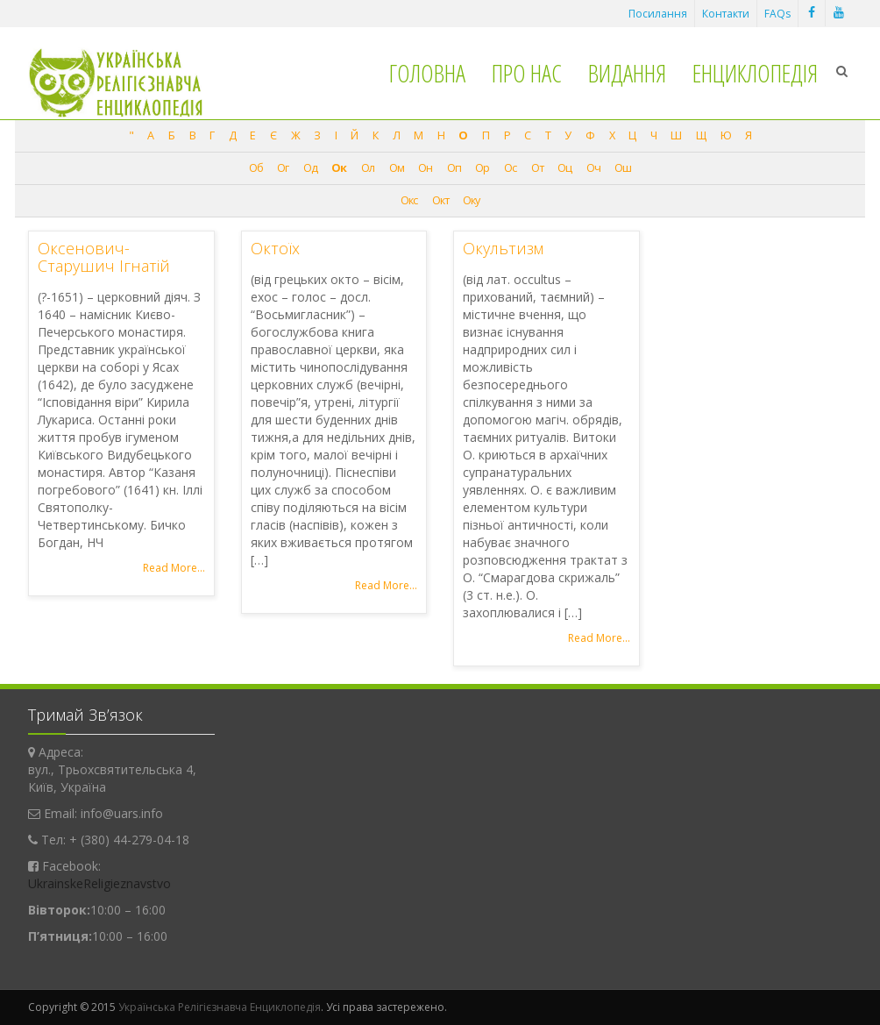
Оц (564, 167)
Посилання (657, 13)
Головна (427, 72)
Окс (409, 200)
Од (310, 167)
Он (425, 167)
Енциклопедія (755, 72)
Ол (367, 167)
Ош (622, 167)
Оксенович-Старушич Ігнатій (104, 257)
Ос (510, 167)
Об (256, 167)
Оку (471, 200)
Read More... (174, 567)
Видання (627, 72)
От (537, 167)
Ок (338, 167)
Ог (282, 167)
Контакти (725, 13)
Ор (482, 167)
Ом (396, 167)
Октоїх (275, 248)
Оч (593, 167)
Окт (440, 200)
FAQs (777, 13)
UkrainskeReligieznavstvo (99, 883)
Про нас (527, 72)
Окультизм (503, 248)
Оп (454, 167)
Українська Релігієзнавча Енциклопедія (219, 1007)
